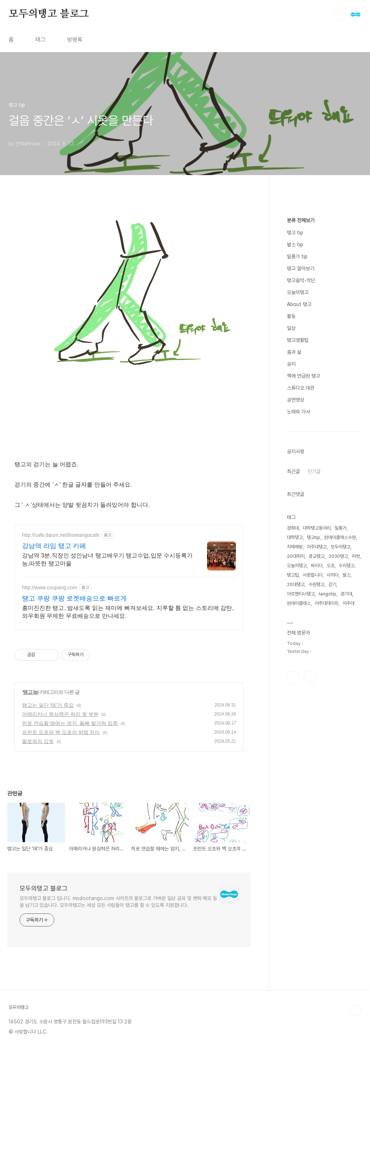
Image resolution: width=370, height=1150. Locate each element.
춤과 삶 (294, 569)
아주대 (348, 820)
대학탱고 (295, 754)
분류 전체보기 (300, 437)
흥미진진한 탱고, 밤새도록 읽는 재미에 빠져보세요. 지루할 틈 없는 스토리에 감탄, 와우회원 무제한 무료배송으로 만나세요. (128, 612)
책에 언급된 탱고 (303, 593)
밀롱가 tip (297, 473)
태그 (40, 39)
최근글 (293, 688)
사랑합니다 (313, 792)
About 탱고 (299, 521)
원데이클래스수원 (340, 754)
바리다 (317, 782)
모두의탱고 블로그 (49, 14)
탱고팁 (293, 792)
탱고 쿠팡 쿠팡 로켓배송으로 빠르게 (74, 598)
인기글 (313, 688)
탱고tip (313, 754)
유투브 (310, 894)
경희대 (293, 745)
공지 (291, 581)
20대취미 (296, 773)
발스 (346, 792)
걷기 (332, 801)
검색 (339, 14)
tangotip (327, 811)
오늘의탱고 (298, 509)
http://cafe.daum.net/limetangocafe (61, 535)
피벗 (356, 773)
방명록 (74, 39)
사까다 (333, 792)
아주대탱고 (317, 764)
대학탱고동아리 (317, 745)
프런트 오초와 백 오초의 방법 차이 (61, 732)
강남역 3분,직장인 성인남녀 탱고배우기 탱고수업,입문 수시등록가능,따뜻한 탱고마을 (107, 559)
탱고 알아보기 (300, 485)
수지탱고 (346, 782)
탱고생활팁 (298, 557)
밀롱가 (341, 745)
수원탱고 (316, 801)
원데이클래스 (299, 820)
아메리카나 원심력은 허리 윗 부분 (60, 714)
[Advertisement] (325, 318)
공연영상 (295, 617)
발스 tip (295, 461)
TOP (355, 1010)
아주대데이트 (327, 820)
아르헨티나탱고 (301, 811)
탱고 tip (30, 692)
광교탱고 (316, 773)
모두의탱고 (340, 764)
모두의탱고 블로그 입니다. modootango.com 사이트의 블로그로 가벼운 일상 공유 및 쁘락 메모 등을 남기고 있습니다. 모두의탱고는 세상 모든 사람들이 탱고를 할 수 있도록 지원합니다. (118, 901)
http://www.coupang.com (49, 587)
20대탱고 (296, 801)
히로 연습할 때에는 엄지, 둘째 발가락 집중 (70, 723)
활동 (291, 533)
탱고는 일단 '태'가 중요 (48, 705)
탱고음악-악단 (301, 497)
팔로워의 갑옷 (38, 741)
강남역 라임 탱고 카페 (54, 545)
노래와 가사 (298, 629)
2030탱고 (338, 773)
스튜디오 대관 (300, 605)
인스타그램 (293, 894)
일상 (291, 545)
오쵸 (331, 782)
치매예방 (295, 764)
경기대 (346, 811)
